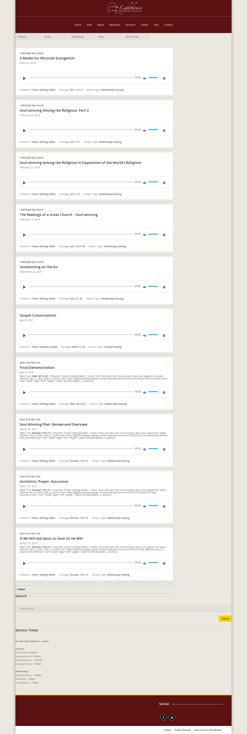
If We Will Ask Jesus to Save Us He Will (51, 538)
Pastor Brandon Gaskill (44, 347)
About (100, 24)
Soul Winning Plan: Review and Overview (53, 424)
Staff (89, 24)
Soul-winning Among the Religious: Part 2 (54, 110)
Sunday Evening (112, 347)
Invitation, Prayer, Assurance (44, 481)
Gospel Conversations (38, 315)
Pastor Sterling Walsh (43, 89)
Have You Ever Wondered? (208, 729)
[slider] (80, 77)
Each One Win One (30, 362)
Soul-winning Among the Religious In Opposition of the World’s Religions (80, 162)
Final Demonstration (37, 367)
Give (156, 24)
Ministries (114, 24)
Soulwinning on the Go (39, 267)
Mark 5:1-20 (78, 347)
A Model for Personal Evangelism (47, 58)
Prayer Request (182, 729)
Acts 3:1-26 (76, 298)
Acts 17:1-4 (76, 89)
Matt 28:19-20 (40, 376)
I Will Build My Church (32, 53)
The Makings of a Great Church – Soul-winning (59, 214)
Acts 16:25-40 (77, 246)
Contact (168, 24)
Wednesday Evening (112, 89)
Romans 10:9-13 (41, 433)
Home (77, 24)
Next (22, 589)
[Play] (24, 78)
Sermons (131, 24)
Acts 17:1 (75, 142)
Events (144, 24)
